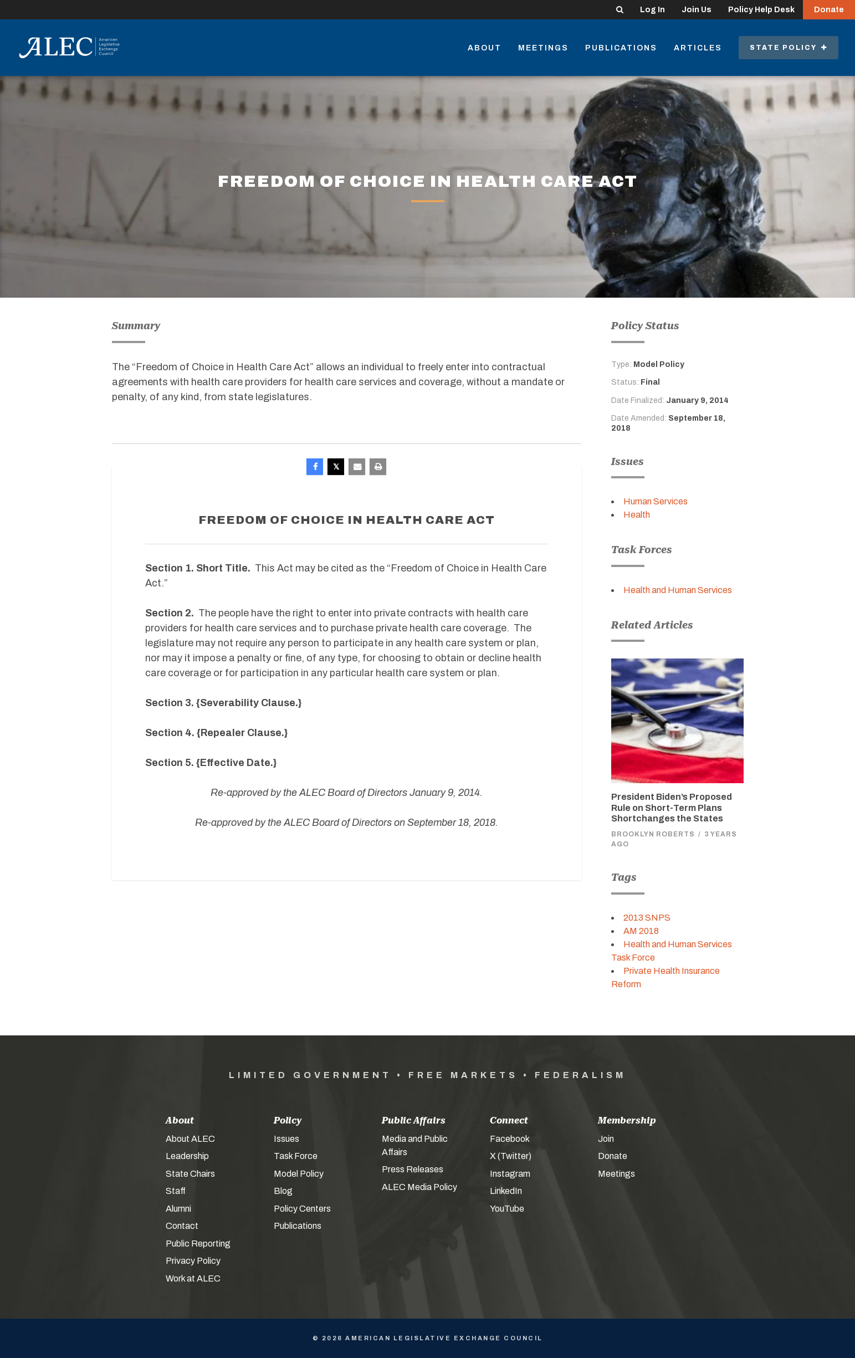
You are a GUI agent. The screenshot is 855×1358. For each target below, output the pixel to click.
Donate (829, 10)
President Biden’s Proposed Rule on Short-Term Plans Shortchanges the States (671, 807)
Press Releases (412, 1169)
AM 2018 (641, 931)
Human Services (655, 501)
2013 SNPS (646, 917)
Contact (182, 1226)
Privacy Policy (193, 1260)
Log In (652, 10)
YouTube (507, 1208)
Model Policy (299, 1173)
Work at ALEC (193, 1278)
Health (636, 514)
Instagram (510, 1173)
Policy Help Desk (761, 10)
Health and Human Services (677, 590)
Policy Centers (302, 1208)
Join (606, 1138)
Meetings (543, 48)
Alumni (178, 1208)
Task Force (296, 1156)
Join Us (696, 10)
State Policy (788, 48)
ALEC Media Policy (419, 1187)
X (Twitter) (510, 1156)
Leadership (187, 1156)
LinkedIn (506, 1191)
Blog (283, 1191)
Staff (176, 1191)
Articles (698, 48)
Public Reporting (198, 1243)
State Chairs (190, 1173)
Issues (286, 1138)
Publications (621, 48)
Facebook (510, 1138)
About (484, 48)
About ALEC (190, 1138)
